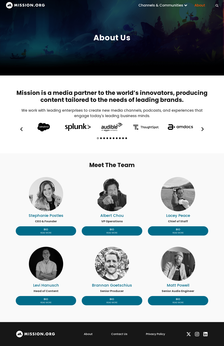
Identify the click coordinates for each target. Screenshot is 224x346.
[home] (25, 5)
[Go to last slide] (22, 129)
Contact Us (119, 334)
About (199, 5)
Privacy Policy (155, 334)
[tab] (98, 138)
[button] (163, 5)
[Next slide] (202, 129)
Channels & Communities (160, 5)
